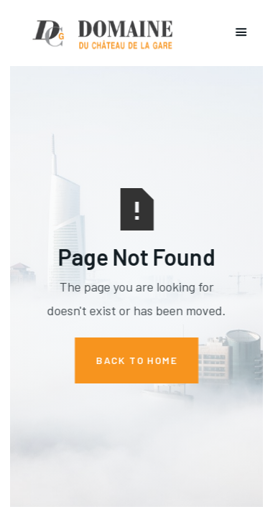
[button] (241, 33)
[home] (100, 33)
